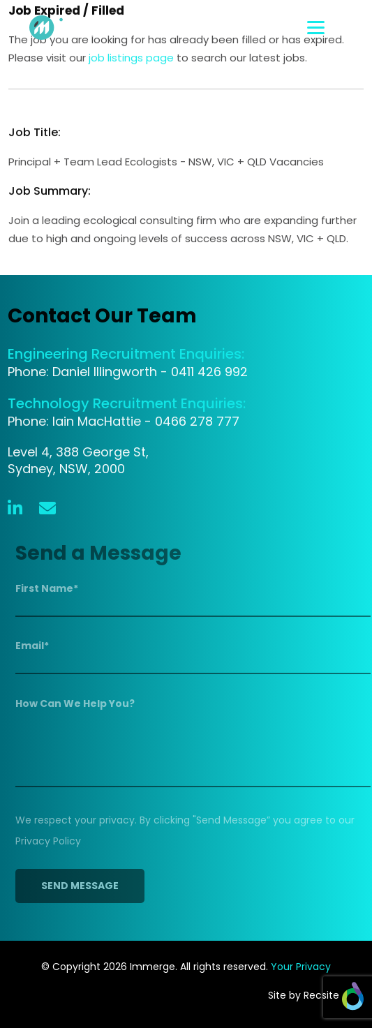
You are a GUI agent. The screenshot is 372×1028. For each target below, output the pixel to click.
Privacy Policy (51, 841)
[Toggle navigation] (335, 27)
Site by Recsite (316, 995)
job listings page (131, 58)
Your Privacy (301, 967)
